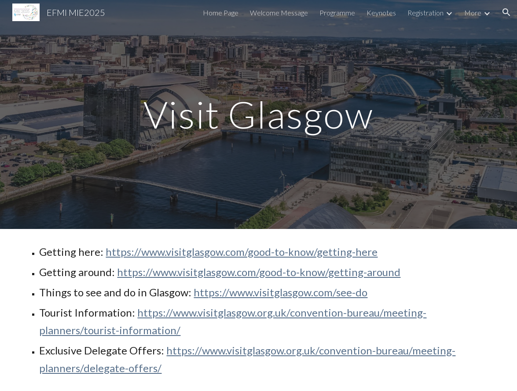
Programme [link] (337, 12)
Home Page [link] (220, 12)
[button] (506, 12)
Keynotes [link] (381, 12)
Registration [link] (425, 12)
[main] (258, 114)
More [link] (472, 12)
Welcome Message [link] (279, 12)
